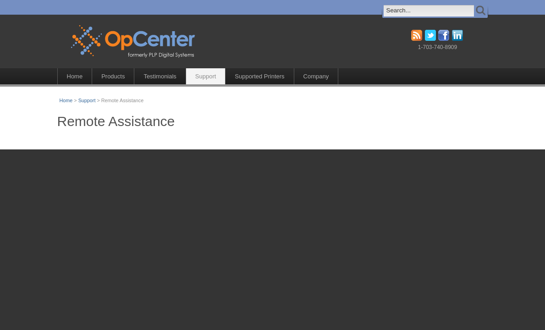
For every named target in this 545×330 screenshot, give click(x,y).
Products (113, 76)
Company (316, 76)
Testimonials (159, 76)
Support (205, 76)
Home (75, 76)
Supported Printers (259, 76)
